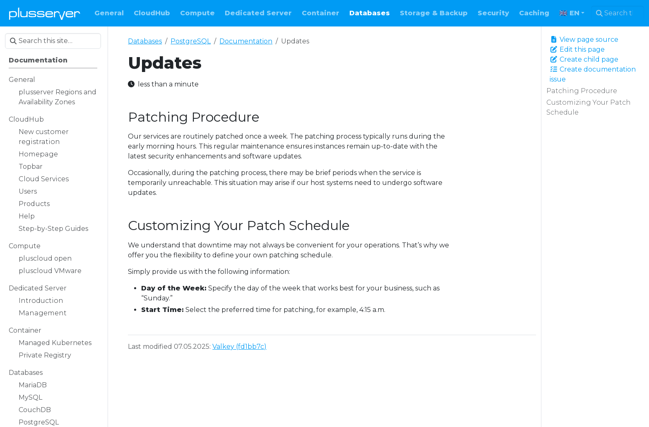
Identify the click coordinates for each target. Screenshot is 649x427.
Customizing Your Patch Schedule (588, 107)
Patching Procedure (581, 91)
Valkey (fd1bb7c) (239, 346)
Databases (145, 41)
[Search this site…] (617, 13)
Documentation (245, 41)
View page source (584, 39)
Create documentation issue (593, 74)
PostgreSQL (191, 41)
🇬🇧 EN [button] (569, 13)
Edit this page (577, 49)
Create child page (584, 59)
